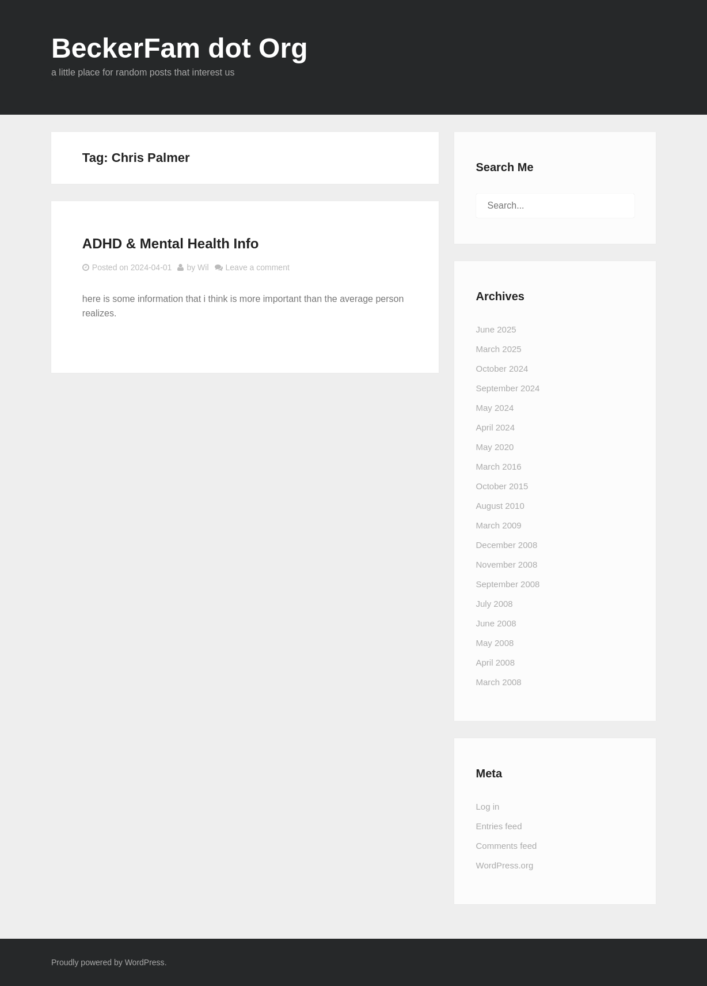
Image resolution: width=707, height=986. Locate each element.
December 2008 (507, 545)
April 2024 (495, 427)
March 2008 (499, 682)
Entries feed (499, 826)
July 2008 (494, 604)
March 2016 (499, 466)
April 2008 (495, 662)
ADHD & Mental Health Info (170, 243)
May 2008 (495, 643)
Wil (202, 267)
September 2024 (508, 388)
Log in (488, 806)
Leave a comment (258, 267)
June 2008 (496, 623)
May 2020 (495, 447)
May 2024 (495, 408)
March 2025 (499, 349)
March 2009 (499, 525)
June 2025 (496, 329)
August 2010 (500, 506)
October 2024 (502, 368)
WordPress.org (505, 865)
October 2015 (502, 486)
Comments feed (506, 846)
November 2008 (507, 564)
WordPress (145, 962)
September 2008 (508, 584)
